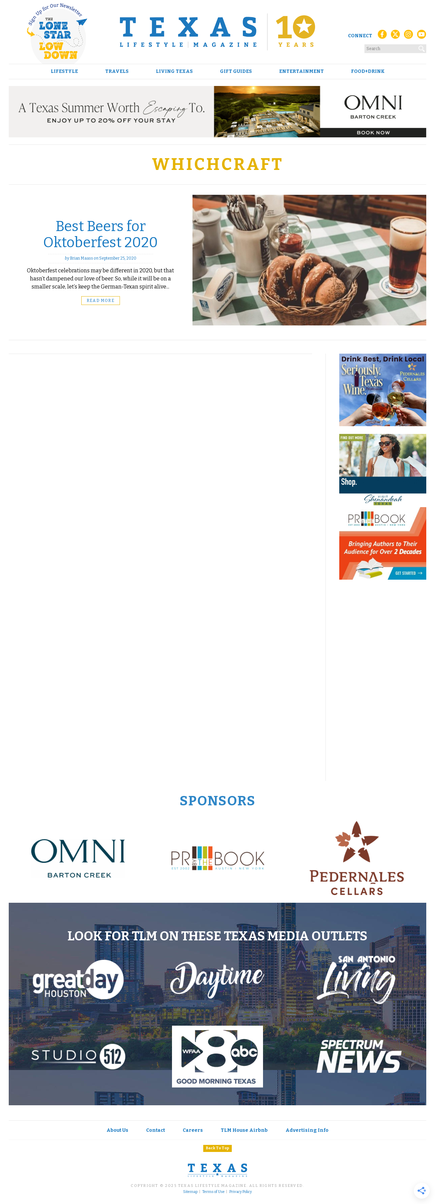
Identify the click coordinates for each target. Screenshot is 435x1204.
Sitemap (190, 1192)
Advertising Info (307, 1130)
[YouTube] (421, 36)
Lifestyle (64, 71)
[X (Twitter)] (395, 36)
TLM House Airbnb (244, 1130)
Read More (101, 300)
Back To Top (217, 1148)
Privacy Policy (240, 1192)
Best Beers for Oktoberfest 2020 (100, 234)
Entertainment (301, 71)
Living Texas (174, 71)
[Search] (422, 47)
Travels (117, 71)
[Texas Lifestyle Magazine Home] (217, 31)
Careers (193, 1130)
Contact (155, 1130)
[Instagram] (408, 36)
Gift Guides (236, 71)
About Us (117, 1130)
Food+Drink (368, 71)
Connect (360, 36)
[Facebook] (382, 36)
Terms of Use (213, 1192)
